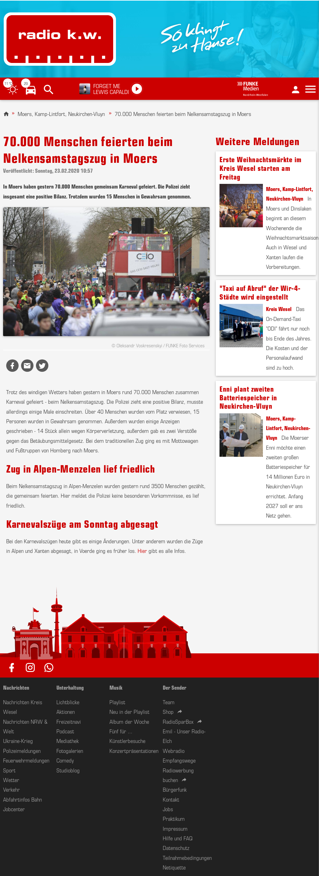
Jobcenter (14, 809)
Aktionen (65, 711)
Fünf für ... (120, 731)
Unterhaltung (70, 687)
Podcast (65, 731)
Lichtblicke (67, 702)
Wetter (11, 780)
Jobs (168, 809)
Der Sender (174, 687)
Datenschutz (176, 847)
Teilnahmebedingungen (187, 857)
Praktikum (174, 818)
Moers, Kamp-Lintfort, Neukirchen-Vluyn (62, 113)
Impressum (175, 828)
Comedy (65, 760)
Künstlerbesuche (127, 740)
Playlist (117, 702)
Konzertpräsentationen (133, 750)
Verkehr (11, 789)
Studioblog (68, 770)
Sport (9, 770)
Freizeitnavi (68, 721)
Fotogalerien (69, 750)
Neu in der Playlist (129, 711)
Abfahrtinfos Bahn (22, 799)
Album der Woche (129, 721)
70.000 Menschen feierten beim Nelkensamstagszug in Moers (183, 113)
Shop (168, 711)
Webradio (173, 750)
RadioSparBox (178, 721)
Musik (115, 687)
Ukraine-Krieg (18, 740)
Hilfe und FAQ (178, 838)
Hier (142, 550)
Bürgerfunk (175, 789)
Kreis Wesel (278, 309)
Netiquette (174, 867)
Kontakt (171, 799)
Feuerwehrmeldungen (26, 760)
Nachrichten (16, 687)
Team (169, 702)
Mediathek (67, 740)
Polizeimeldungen (22, 750)
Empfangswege (179, 760)
